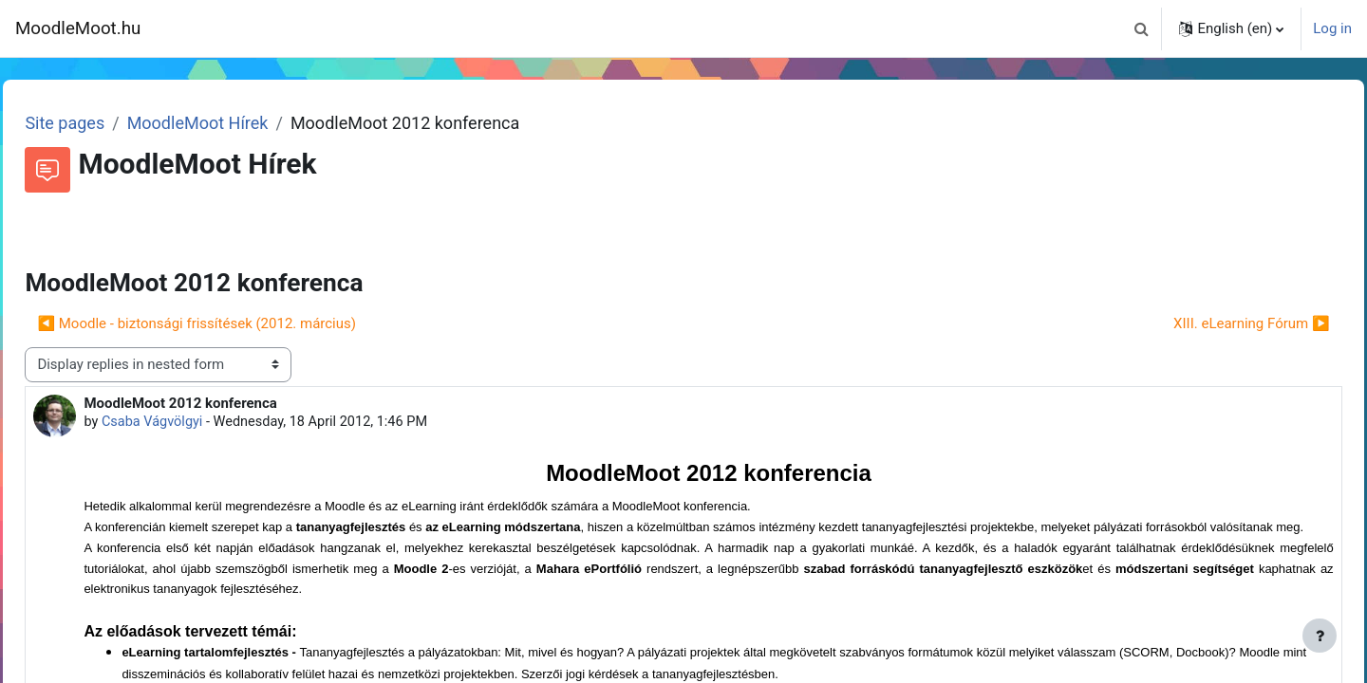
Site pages (107, 123)
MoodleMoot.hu (77, 28)
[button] (1141, 28)
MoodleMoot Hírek (239, 123)
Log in (1332, 28)
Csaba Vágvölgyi (196, 422)
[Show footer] (1319, 635)
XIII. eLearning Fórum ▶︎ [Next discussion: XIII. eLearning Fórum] (1209, 323)
